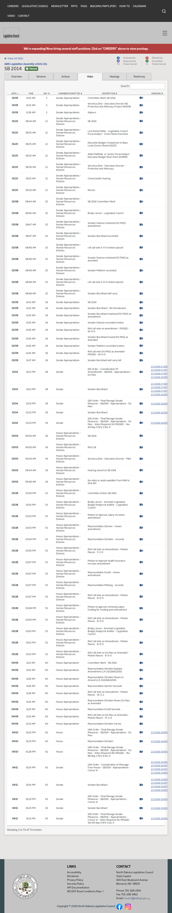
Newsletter (59, 6)
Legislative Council (35, 6)
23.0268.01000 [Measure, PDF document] (159, 366)
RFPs (74, 6)
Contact (23, 16)
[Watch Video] (141, 97)
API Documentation (78, 887)
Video (11, 16)
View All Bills (13, 58)
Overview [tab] (16, 76)
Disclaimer (73, 876)
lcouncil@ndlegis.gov (137, 898)
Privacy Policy (75, 880)
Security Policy (75, 883)
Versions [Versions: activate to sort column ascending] (156, 93)
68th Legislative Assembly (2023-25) (25, 64)
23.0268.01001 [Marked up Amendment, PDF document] (161, 374)
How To (124, 6)
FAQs (84, 6)
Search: (143, 86)
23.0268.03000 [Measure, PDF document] (159, 735)
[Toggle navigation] (164, 33)
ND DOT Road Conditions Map (85, 891)
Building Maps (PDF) (103, 6)
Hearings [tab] (114, 76)
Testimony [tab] (139, 76)
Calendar (139, 6)
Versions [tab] (41, 76)
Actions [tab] (65, 76)
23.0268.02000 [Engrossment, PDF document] (161, 378)
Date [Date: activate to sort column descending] (13, 93)
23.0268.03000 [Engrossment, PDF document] (161, 777)
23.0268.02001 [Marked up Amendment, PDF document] (161, 773)
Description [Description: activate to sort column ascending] (108, 93)
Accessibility (74, 872)
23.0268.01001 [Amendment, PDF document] (161, 370)
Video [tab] (90, 76)
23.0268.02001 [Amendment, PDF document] (161, 769)
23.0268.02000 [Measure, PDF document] (159, 407)
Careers (13, 6)
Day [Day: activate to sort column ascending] (45, 93)
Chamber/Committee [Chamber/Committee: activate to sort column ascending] (69, 93)
